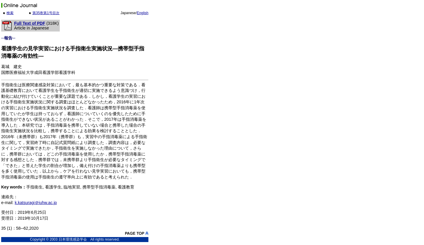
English (142, 13)
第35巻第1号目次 (45, 13)
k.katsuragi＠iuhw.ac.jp (36, 202)
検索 (10, 13)
